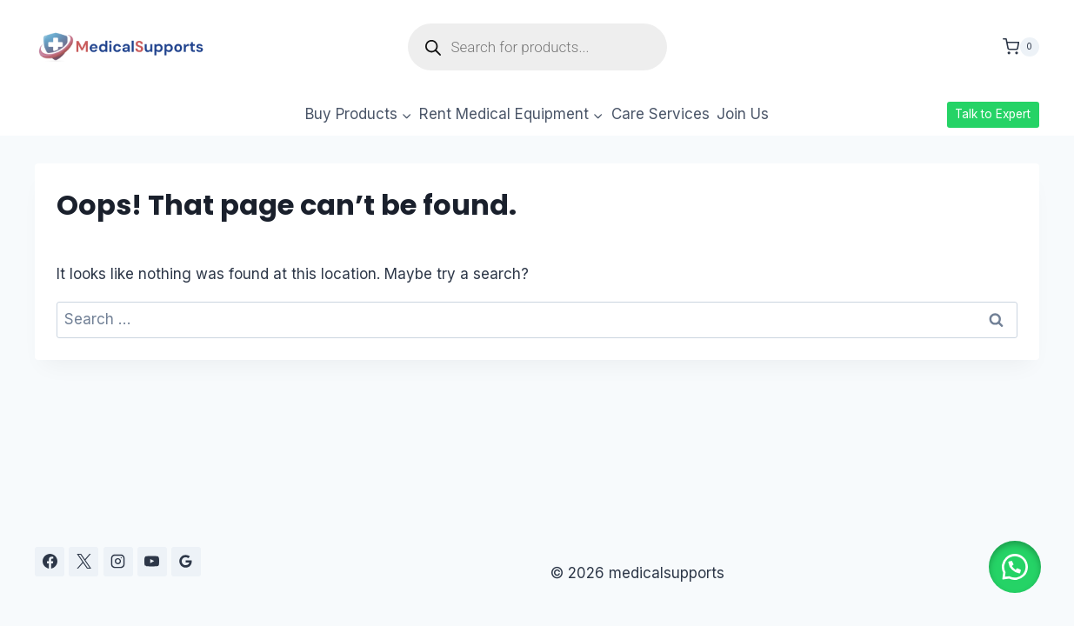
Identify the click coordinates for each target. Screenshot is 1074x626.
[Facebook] (49, 561)
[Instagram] (118, 561)
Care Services (660, 114)
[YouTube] (152, 561)
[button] (1013, 565)
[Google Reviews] (186, 561)
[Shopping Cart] (1021, 47)
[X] (83, 561)
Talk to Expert (993, 114)
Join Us (743, 114)
